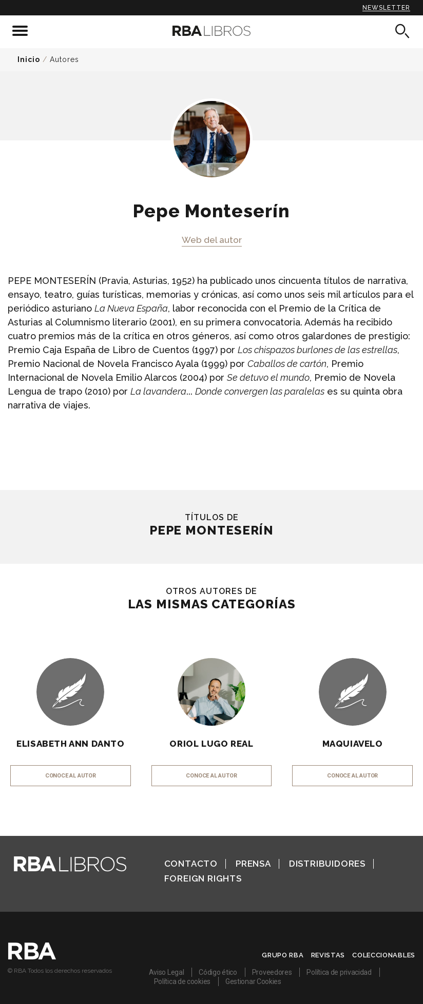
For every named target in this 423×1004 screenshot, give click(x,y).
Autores (64, 59)
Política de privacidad (338, 972)
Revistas (328, 955)
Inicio (28, 59)
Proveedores (272, 972)
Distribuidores (327, 863)
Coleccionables (383, 955)
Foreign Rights (203, 878)
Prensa (253, 863)
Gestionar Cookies (253, 981)
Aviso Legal (166, 972)
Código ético (218, 972)
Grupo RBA (282, 955)
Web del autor (212, 240)
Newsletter (386, 7)
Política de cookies (182, 981)
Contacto (191, 863)
